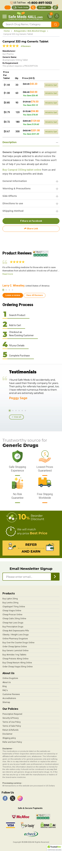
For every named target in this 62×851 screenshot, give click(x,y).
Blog (4, 686)
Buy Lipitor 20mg (10, 599)
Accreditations (9, 698)
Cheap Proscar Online (12, 614)
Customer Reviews (11, 694)
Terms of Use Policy (11, 722)
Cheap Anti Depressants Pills (15, 631)
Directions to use (12, 203)
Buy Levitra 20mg (10, 602)
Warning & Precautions (16, 188)
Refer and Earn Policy (12, 742)
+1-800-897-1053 (39, 3)
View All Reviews (34, 295)
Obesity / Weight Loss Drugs (15, 634)
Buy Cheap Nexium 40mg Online (17, 663)
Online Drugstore (10, 678)
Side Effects (9, 195)
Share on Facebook (31, 221)
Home (7, 31)
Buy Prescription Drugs (12, 627)
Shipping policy (9, 738)
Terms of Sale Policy (11, 726)
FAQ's (5, 690)
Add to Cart (51, 85)
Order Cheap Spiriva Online (14, 646)
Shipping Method (12, 210)
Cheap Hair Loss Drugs (12, 623)
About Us (6, 682)
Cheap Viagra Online (11, 610)
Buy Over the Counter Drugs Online (18, 642)
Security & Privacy (10, 718)
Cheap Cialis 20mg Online (14, 618)
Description (9, 142)
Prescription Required (12, 714)
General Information (14, 181)
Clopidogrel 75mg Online (13, 606)
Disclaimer (7, 734)
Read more (7, 274)
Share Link (31, 228)
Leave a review (12, 295)
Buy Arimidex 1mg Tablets (14, 655)
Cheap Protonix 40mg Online (15, 659)
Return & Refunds (10, 730)
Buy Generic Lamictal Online (15, 650)
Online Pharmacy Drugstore (15, 638)
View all (17, 417)
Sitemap (6, 702)
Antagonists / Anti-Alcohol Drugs (30, 31)
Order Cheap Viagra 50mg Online (17, 666)
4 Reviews (26, 46)
